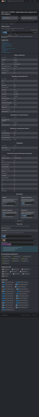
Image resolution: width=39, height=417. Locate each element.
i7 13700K (16, 35)
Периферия (4, 47)
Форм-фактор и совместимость (6, 44)
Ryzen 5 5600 (9, 35)
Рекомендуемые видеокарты (6, 52)
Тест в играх (4, 51)
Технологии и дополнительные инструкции (8, 48)
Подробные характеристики (6, 43)
